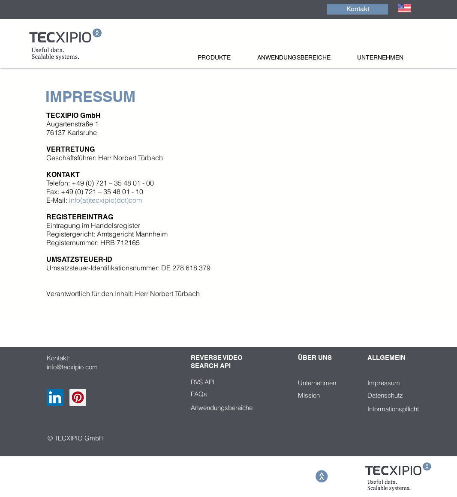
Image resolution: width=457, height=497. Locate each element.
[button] (223, 57)
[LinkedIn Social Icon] (55, 397)
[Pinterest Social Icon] (77, 397)
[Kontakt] (357, 9)
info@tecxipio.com (72, 367)
